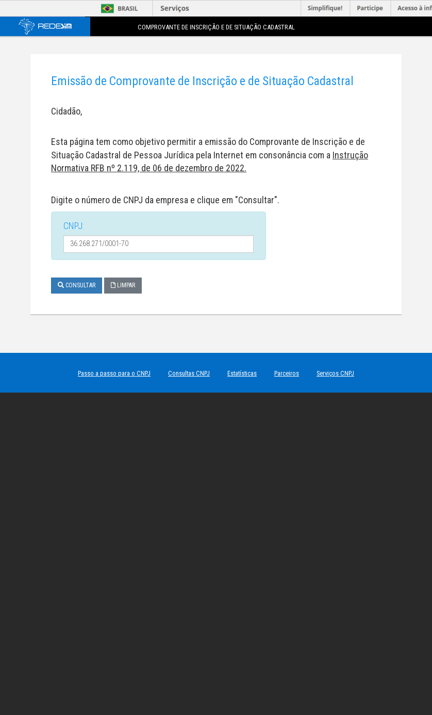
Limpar (123, 285)
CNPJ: (73, 225)
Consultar (76, 285)
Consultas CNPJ (189, 373)
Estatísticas (242, 373)
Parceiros (286, 373)
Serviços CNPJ (335, 373)
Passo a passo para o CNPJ (114, 373)
